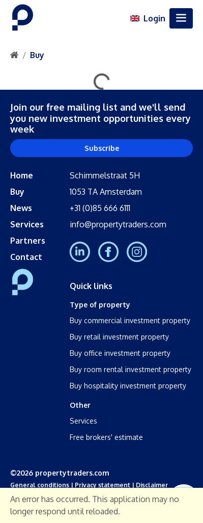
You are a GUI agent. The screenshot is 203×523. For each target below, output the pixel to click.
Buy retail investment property (119, 336)
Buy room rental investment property (130, 369)
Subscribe (101, 148)
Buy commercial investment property (130, 320)
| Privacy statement (99, 485)
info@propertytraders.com (118, 224)
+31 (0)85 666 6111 (100, 208)
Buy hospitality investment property (128, 385)
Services (27, 224)
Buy (37, 55)
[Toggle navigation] (181, 18)
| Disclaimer (149, 485)
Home (21, 175)
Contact (26, 257)
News (21, 208)
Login (154, 18)
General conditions (39, 485)
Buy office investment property (120, 353)
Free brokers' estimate (106, 437)
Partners (27, 241)
